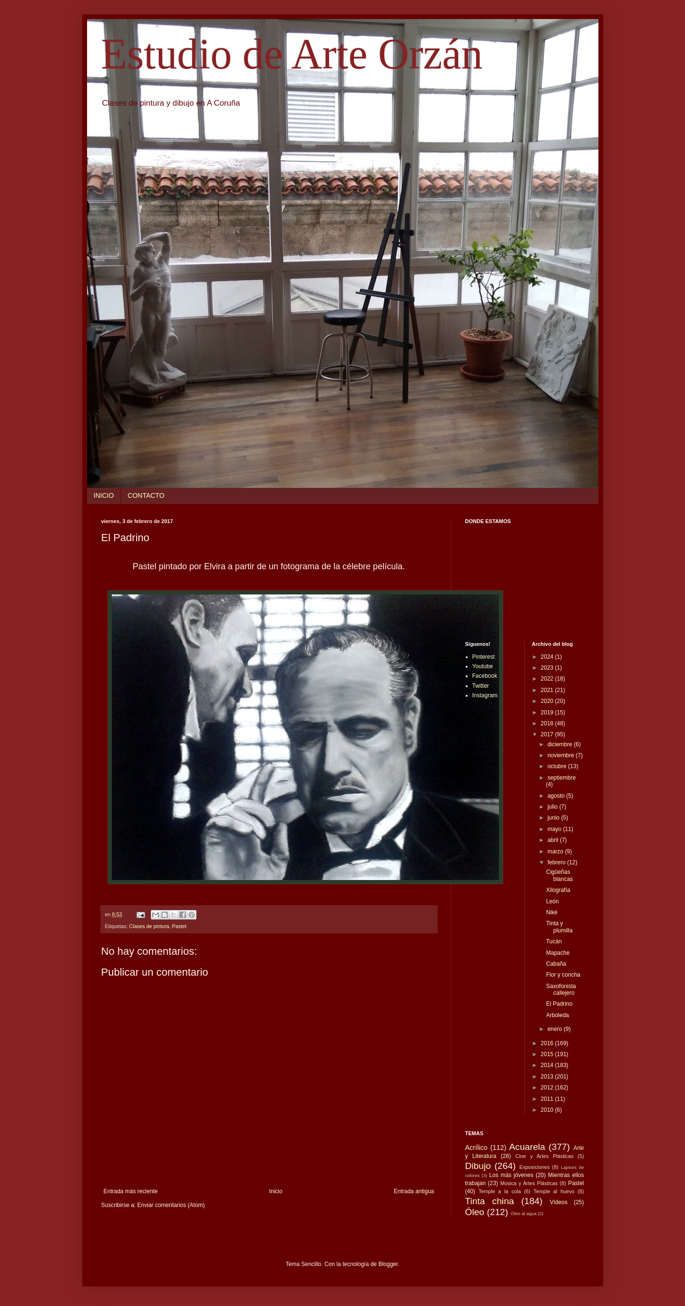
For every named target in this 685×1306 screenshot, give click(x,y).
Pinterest (483, 656)
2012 (548, 1087)
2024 (548, 656)
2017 (548, 734)
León (552, 901)
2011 (548, 1099)
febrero (557, 862)
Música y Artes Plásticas (529, 1183)
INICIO (104, 495)
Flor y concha (563, 974)
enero (556, 1029)
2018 (548, 723)
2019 (548, 712)
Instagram (485, 695)
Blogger (388, 1264)
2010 (548, 1110)
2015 (548, 1054)
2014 (548, 1065)
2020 (548, 701)
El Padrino (559, 1003)
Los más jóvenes (511, 1175)
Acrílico (476, 1147)
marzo (556, 851)
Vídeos (559, 1202)
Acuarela (527, 1147)
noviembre (562, 755)
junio (554, 817)
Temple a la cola (500, 1191)
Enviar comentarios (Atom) (171, 1205)
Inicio (276, 1191)
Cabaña (556, 963)
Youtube (482, 666)
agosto (557, 795)
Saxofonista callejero (561, 989)
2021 (548, 690)
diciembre (561, 744)
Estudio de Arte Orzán (292, 54)
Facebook (485, 676)
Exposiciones (534, 1167)
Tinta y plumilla (559, 926)
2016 (548, 1043)
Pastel (179, 926)
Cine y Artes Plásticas (544, 1156)
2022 (548, 678)
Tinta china (489, 1201)
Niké (552, 912)
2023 (548, 667)
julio (553, 806)
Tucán (554, 941)
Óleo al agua (524, 1213)
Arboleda (557, 1015)
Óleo (475, 1212)
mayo (555, 829)
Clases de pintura (149, 926)
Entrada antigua (414, 1191)
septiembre (562, 777)
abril (554, 840)
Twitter (480, 686)
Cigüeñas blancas (559, 875)
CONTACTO (145, 495)
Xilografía (558, 890)
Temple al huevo (554, 1191)
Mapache (557, 953)
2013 (548, 1076)
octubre (558, 766)
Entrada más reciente (131, 1191)
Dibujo (478, 1166)
